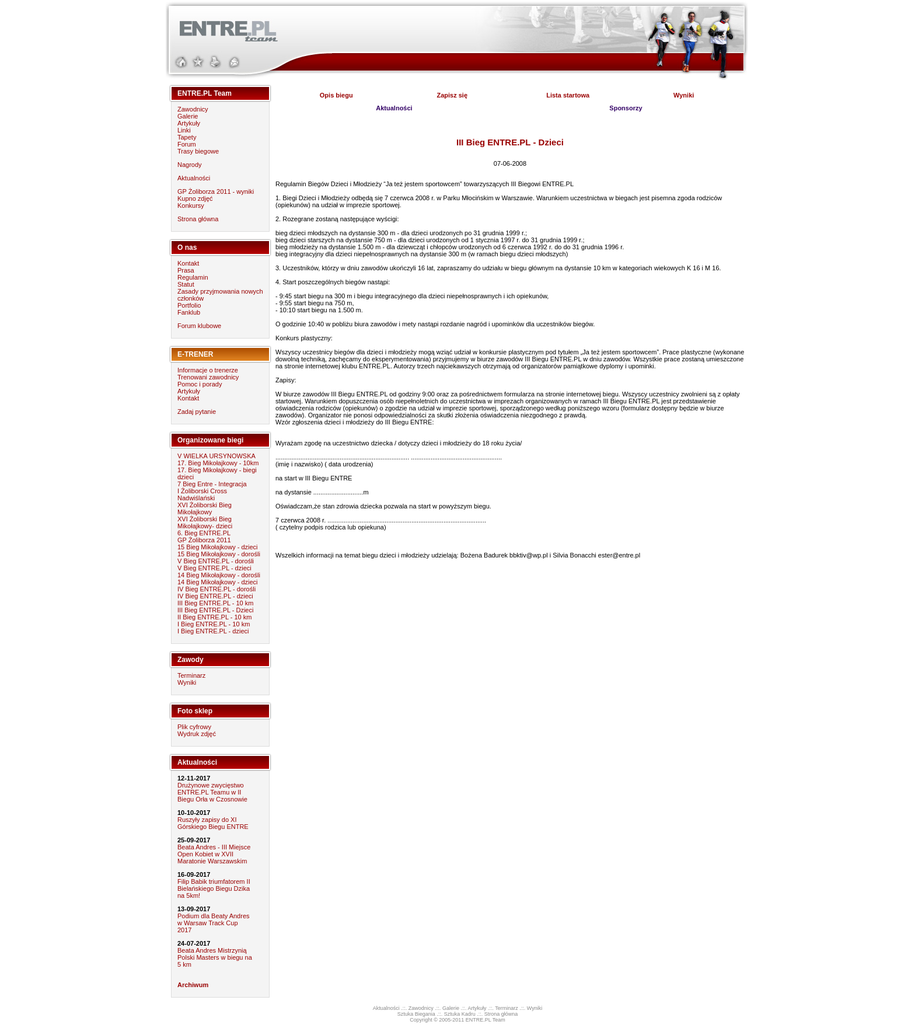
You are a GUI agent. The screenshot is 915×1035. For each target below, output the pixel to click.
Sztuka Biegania (416, 1014)
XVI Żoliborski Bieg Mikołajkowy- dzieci (204, 522)
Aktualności (193, 178)
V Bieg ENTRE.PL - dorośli (215, 560)
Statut (185, 284)
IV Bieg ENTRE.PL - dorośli (216, 589)
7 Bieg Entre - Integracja (212, 483)
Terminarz (191, 675)
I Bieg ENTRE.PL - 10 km (213, 624)
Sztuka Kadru (460, 1014)
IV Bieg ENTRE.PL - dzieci (215, 596)
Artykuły (188, 123)
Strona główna (197, 218)
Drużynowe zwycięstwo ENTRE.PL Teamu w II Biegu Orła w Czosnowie (212, 792)
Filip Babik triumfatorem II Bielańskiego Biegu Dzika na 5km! (213, 888)
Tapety (186, 137)
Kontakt (188, 263)
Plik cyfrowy (194, 726)
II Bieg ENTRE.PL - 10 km (214, 617)
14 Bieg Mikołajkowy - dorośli (218, 575)
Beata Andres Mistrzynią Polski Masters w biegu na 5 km (214, 957)
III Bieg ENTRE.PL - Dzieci (215, 610)
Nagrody (189, 164)
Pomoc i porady (199, 384)
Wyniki (186, 682)
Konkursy (190, 205)
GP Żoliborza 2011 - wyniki (215, 191)
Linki (184, 130)
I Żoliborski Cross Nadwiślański (202, 494)
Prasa (185, 270)
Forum (186, 144)
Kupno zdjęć (195, 198)
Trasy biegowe (198, 151)
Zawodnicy (192, 109)
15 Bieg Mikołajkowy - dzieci (217, 546)
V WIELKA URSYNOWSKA (216, 455)
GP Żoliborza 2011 (204, 539)
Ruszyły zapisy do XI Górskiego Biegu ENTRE (213, 823)
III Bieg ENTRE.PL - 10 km (215, 603)
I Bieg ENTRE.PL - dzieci (213, 631)
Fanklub (188, 312)
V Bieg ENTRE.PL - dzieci (214, 567)
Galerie (187, 116)
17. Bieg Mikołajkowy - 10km (218, 462)
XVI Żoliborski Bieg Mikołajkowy (204, 508)
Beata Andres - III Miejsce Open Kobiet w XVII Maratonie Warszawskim (213, 854)
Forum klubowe (199, 325)
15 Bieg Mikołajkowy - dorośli (218, 553)
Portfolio (189, 305)
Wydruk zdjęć (196, 733)
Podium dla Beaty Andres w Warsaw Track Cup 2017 (213, 922)
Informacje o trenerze (207, 370)
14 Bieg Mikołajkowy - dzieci (217, 582)
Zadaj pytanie (196, 411)
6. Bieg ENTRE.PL (204, 532)
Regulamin (192, 277)
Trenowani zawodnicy (208, 377)
